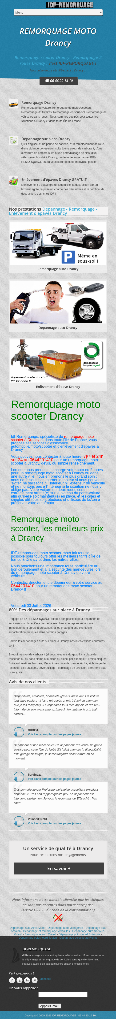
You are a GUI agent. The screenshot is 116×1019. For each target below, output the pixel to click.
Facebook (45, 979)
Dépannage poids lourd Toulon (38, 937)
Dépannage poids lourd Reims (78, 937)
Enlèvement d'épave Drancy (58, 386)
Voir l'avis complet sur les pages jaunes (54, 734)
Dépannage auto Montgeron (65, 928)
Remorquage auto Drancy (58, 269)
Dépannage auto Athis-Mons (27, 928)
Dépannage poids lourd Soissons (79, 934)
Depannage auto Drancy (58, 327)
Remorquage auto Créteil (40, 934)
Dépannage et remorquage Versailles (46, 931)
